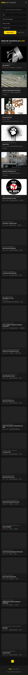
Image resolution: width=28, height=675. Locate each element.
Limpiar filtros (20, 32)
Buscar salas (10, 32)
